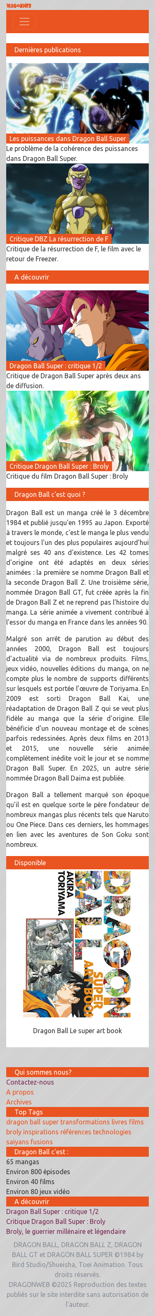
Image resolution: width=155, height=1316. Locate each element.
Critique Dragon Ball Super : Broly (55, 1221)
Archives (19, 1102)
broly (13, 1132)
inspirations (41, 1132)
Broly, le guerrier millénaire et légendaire (66, 1231)
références (75, 1132)
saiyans (17, 1142)
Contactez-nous (30, 1082)
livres (119, 1122)
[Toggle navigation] (24, 21)
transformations (85, 1122)
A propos (20, 1092)
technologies (112, 1132)
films (136, 1122)
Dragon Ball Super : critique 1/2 (52, 1211)
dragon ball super (32, 1122)
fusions (42, 1142)
